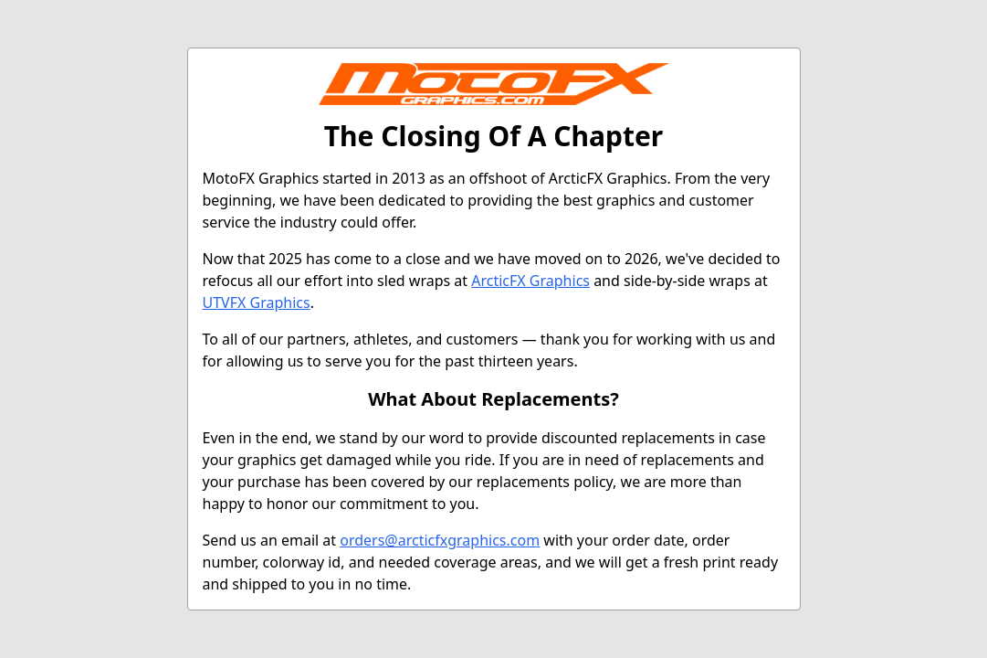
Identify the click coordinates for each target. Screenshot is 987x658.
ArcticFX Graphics (530, 281)
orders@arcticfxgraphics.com (440, 540)
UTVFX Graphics (256, 302)
